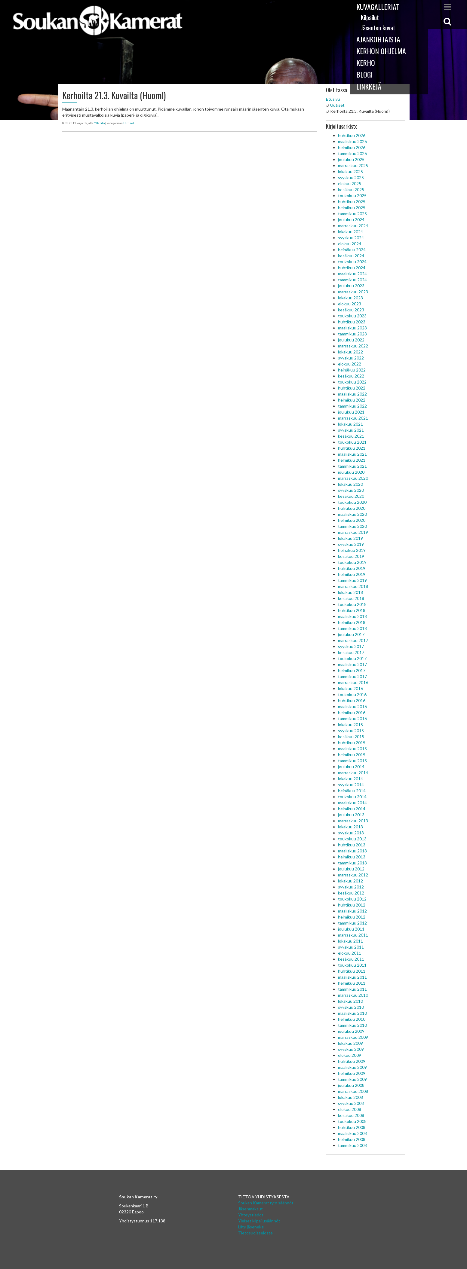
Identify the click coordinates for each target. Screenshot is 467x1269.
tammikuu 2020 (352, 526)
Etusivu (333, 99)
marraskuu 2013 (353, 820)
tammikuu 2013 (352, 862)
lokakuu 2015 (350, 724)
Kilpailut (370, 17)
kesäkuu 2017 (351, 652)
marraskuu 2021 (353, 417)
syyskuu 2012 (351, 886)
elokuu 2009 (349, 1055)
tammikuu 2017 (352, 676)
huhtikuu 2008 (351, 1127)
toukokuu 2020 (352, 502)
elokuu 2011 (349, 953)
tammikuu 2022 (352, 405)
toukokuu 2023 (352, 315)
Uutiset (128, 123)
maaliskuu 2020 (352, 514)
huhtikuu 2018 (351, 610)
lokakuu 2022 (350, 351)
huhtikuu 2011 (351, 971)
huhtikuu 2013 (351, 844)
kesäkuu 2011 (351, 959)
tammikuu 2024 (352, 279)
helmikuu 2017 (351, 670)
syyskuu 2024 (351, 237)
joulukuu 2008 (351, 1085)
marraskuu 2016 (353, 682)
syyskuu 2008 (351, 1103)
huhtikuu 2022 (351, 387)
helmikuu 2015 (351, 754)
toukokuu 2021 (352, 442)
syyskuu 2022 (351, 357)
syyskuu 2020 (351, 490)
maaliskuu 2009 (352, 1067)
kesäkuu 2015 (351, 736)
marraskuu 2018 (353, 586)
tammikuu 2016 (352, 718)
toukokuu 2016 (352, 694)
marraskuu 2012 (353, 874)
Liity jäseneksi (251, 1226)
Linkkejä (368, 86)
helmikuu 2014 (351, 808)
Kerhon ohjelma (381, 50)
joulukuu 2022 (351, 339)
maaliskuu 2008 (352, 1133)
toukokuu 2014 (352, 796)
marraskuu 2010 (353, 995)
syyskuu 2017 (351, 646)
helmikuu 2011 (351, 983)
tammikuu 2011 (352, 989)
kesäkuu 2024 (351, 255)
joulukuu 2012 (351, 868)
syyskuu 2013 (351, 832)
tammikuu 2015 (352, 760)
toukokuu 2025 (352, 195)
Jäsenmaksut (250, 1208)
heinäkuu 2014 (352, 790)
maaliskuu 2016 (352, 706)
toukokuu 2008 (352, 1121)
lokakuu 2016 (350, 688)
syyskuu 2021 (351, 430)
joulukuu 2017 (351, 634)
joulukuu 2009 (351, 1031)
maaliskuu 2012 (352, 910)
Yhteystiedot (250, 1214)
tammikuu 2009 (352, 1079)
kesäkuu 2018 (351, 598)
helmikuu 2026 (351, 147)
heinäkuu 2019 (352, 550)
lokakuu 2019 (350, 538)
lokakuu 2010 (350, 1001)
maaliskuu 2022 (352, 393)
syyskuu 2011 (351, 946)
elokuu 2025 (349, 183)
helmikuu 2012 (351, 916)
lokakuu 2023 (350, 297)
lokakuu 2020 (350, 484)
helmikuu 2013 (351, 856)
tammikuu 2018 (352, 628)
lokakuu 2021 (350, 424)
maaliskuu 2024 (352, 273)
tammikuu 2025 (352, 213)
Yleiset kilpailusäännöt (259, 1220)
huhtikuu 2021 (351, 448)
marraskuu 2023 (353, 291)
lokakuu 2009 (350, 1043)
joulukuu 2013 (351, 814)
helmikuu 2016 (351, 712)
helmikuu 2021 (351, 460)
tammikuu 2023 (352, 333)
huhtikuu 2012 (351, 904)
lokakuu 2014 (350, 778)
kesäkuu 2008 (351, 1115)
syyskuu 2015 (351, 730)
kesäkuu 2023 (351, 309)
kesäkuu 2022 (351, 375)
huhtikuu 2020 (351, 508)
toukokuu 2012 (352, 898)
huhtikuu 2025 (351, 201)
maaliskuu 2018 (352, 616)
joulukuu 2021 (351, 411)
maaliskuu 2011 (352, 977)
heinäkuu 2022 (352, 369)
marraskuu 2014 (353, 772)
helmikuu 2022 (351, 399)
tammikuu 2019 (352, 580)
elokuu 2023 (349, 303)
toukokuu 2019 (352, 562)
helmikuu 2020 (351, 520)
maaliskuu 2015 (352, 748)
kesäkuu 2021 (351, 436)
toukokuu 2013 (352, 838)
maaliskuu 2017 (352, 664)
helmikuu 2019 (351, 574)
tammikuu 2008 (352, 1145)
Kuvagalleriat (377, 6)
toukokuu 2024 (352, 261)
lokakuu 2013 (350, 826)
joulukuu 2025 (351, 159)
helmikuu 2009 (351, 1073)
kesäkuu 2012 (351, 892)
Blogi (364, 74)
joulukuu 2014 (351, 766)
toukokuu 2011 (352, 965)
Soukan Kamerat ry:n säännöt (265, 1202)
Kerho (365, 62)
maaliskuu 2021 (352, 454)
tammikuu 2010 (352, 1025)
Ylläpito (99, 123)
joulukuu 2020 (351, 472)
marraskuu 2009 (353, 1037)
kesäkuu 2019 (351, 556)
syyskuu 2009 (351, 1049)
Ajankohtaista (378, 39)
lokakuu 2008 (350, 1097)
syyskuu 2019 (351, 544)
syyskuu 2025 (351, 177)
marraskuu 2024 (353, 225)
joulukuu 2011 (351, 928)
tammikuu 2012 (352, 922)
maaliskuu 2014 (352, 802)
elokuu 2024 (349, 243)
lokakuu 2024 (350, 231)
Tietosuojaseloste (255, 1232)
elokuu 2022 (349, 363)
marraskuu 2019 (353, 532)
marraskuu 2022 (353, 345)
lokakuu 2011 (350, 940)
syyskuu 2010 (351, 1007)
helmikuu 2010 (351, 1019)
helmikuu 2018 (351, 622)
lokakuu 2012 (350, 880)
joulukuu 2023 (351, 285)
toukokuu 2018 (352, 604)
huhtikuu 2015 (351, 742)
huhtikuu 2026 (351, 135)
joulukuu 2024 (351, 219)
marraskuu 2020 (353, 478)
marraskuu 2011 (353, 934)
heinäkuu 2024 (352, 249)
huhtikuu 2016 (351, 700)
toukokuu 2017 (352, 658)
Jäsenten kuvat (378, 27)
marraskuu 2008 (353, 1091)
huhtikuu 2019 (351, 568)
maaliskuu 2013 (352, 850)
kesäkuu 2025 (351, 189)
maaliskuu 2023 (352, 327)
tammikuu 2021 (352, 466)
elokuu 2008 (349, 1109)
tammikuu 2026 (352, 153)
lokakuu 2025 (350, 171)
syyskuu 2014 (351, 784)
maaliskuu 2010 (352, 1013)
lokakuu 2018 (350, 592)
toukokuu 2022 (352, 381)
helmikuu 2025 (351, 207)
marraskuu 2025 (353, 165)
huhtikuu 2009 (351, 1061)
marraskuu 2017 (353, 640)
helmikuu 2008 (351, 1139)
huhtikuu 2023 (351, 321)
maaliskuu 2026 (352, 141)
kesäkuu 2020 (351, 496)
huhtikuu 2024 (351, 267)
